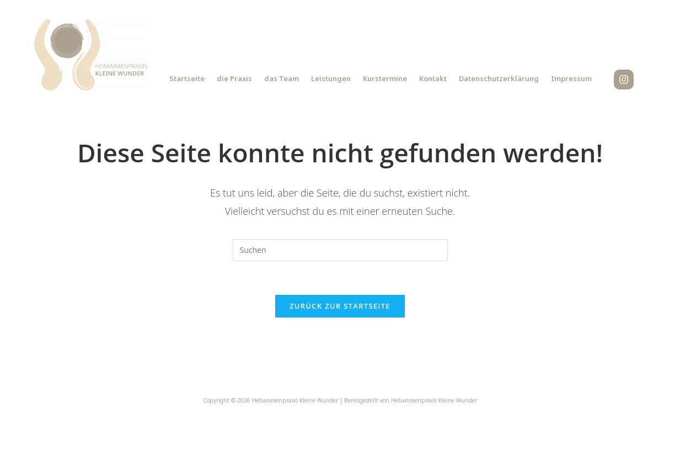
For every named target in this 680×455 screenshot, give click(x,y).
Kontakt (433, 78)
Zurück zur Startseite (340, 306)
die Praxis (234, 78)
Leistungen (331, 78)
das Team (281, 78)
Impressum (571, 78)
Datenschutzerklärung (499, 78)
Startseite (187, 78)
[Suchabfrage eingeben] (340, 250)
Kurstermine (385, 78)
